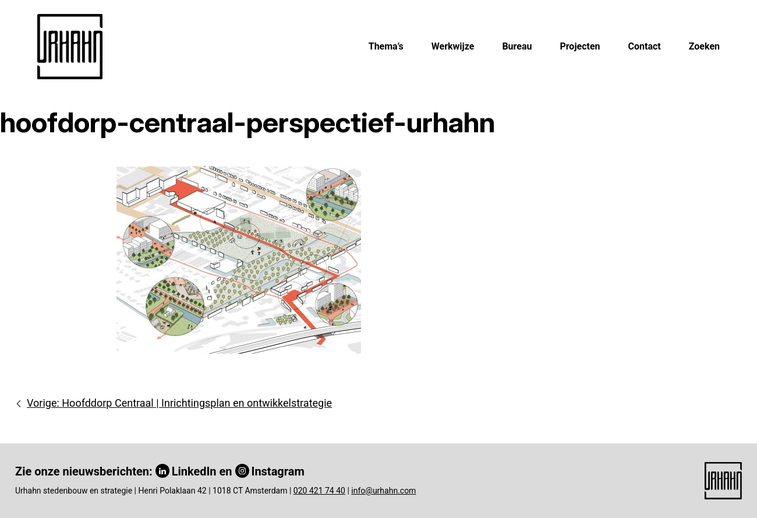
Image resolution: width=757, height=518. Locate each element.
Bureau (517, 46)
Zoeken (704, 46)
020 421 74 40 (319, 490)
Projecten (580, 46)
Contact (644, 46)
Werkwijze (453, 46)
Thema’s (386, 46)
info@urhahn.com (383, 490)
